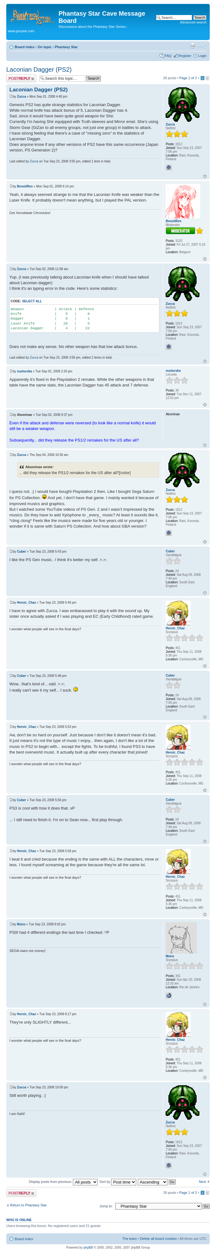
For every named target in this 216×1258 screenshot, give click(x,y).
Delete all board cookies (158, 1238)
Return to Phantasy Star (28, 1205)
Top (205, 176)
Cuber (21, 551)
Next (202, 1182)
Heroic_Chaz (26, 602)
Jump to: (106, 1206)
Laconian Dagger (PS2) (39, 69)
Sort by (117, 1182)
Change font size (202, 46)
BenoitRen (25, 186)
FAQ (168, 56)
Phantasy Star (66, 47)
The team (129, 1238)
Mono (21, 924)
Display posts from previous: (63, 1182)
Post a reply (21, 78)
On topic (45, 47)
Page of (188, 78)
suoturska (24, 371)
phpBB (88, 1247)
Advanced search (193, 22)
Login (202, 56)
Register (184, 56)
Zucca (21, 96)
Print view (192, 46)
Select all (32, 301)
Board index (25, 47)
